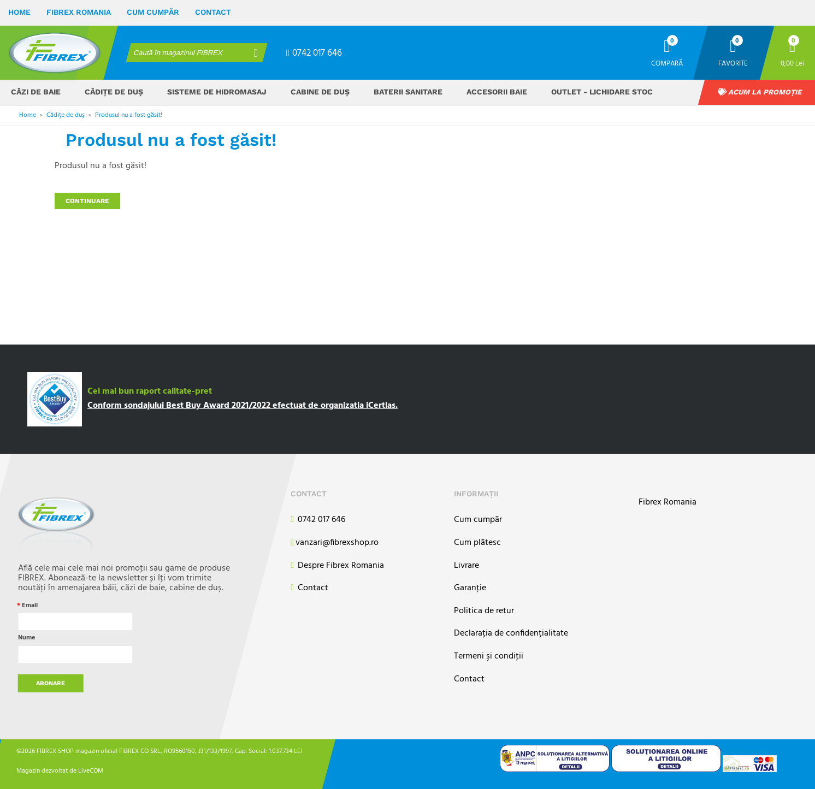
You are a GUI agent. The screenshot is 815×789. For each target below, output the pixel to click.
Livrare (466, 566)
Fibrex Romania (78, 12)
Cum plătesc (477, 543)
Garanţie (470, 588)
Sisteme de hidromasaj (217, 91)
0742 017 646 (314, 53)
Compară (667, 63)
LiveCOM (90, 770)
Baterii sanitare (408, 91)
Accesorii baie (496, 91)
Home (19, 12)
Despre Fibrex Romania (337, 566)
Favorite (733, 63)
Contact (213, 12)
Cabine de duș (320, 91)
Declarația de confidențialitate (511, 633)
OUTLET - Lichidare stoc (602, 91)
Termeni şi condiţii (488, 656)
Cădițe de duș (114, 91)
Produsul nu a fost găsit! (128, 115)
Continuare (87, 201)
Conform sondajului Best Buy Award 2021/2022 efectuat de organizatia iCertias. (242, 406)
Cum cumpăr (153, 12)
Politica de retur (484, 611)
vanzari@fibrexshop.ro (335, 543)
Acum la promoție (760, 92)
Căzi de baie (36, 91)
